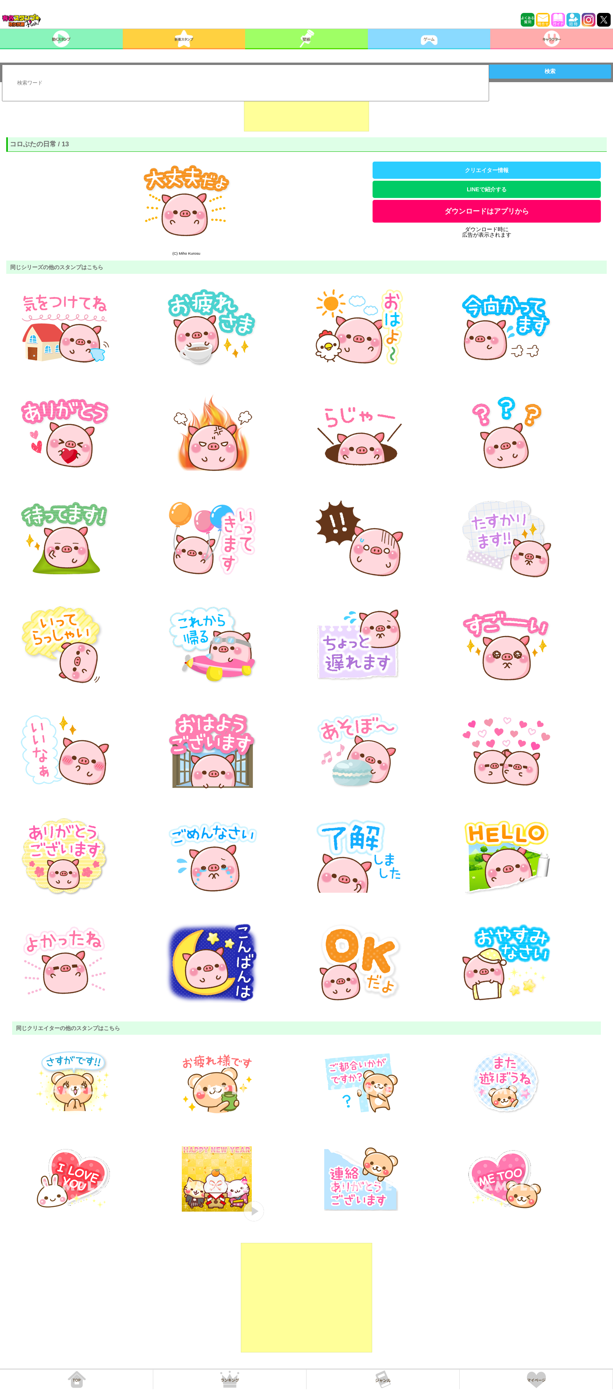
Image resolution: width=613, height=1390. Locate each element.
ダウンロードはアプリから (487, 211)
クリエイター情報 (487, 170)
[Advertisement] (306, 111)
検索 (550, 71)
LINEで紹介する (487, 189)
